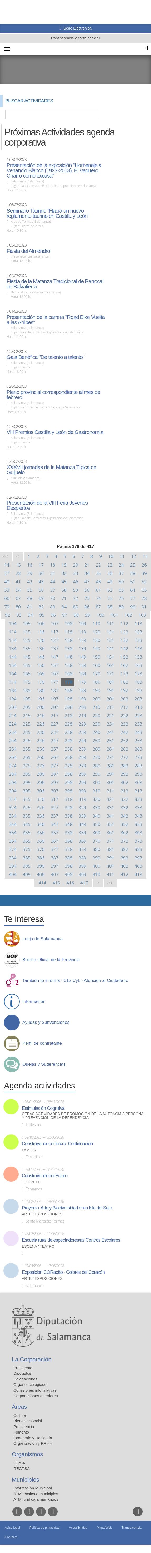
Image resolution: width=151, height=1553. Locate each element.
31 (52, 573)
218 (68, 715)
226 (40, 724)
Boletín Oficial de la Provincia (51, 959)
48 (98, 582)
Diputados (22, 1373)
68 (29, 598)
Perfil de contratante (42, 1043)
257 (54, 749)
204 (13, 707)
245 (27, 741)
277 (54, 766)
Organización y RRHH (32, 1443)
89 (121, 607)
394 (13, 866)
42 (29, 582)
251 (110, 741)
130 (96, 640)
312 (124, 791)
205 (27, 707)
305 (27, 791)
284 (13, 774)
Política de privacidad (44, 1527)
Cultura (19, 1415)
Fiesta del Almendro (28, 251)
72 (75, 598)
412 (124, 874)
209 (82, 707)
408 (68, 874)
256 (40, 749)
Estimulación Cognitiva (43, 1108)
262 (124, 749)
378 (68, 849)
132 (124, 640)
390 (96, 858)
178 (68, 682)
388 (68, 858)
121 (110, 632)
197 (54, 699)
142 (124, 649)
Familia (29, 1150)
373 (138, 841)
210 (96, 707)
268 (68, 757)
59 (75, 590)
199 (82, 699)
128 (68, 640)
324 (13, 807)
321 (110, 799)
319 (82, 799)
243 (138, 732)
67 (18, 598)
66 (6, 598)
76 (121, 598)
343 (138, 816)
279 (82, 766)
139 (82, 649)
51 (132, 582)
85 (75, 607)
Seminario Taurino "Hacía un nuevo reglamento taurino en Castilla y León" (48, 213)
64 (132, 590)
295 (27, 782)
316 (40, 799)
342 (124, 816)
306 (40, 791)
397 (54, 866)
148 (68, 657)
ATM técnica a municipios (35, 1494)
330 (96, 807)
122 (124, 632)
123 (138, 632)
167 (54, 674)
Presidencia (23, 1426)
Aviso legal (12, 1527)
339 (82, 816)
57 (52, 590)
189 (82, 690)
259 (82, 749)
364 (13, 841)
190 (96, 690)
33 (75, 573)
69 (41, 598)
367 (54, 841)
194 (13, 699)
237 (54, 732)
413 (138, 874)
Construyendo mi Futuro (44, 1175)
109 (82, 623)
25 (132, 565)
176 (40, 682)
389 (82, 858)
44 (52, 582)
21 (86, 565)
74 (98, 598)
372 (124, 841)
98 (76, 615)
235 (27, 732)
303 (138, 782)
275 (27, 766)
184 (13, 690)
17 (41, 565)
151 (110, 657)
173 (138, 674)
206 (40, 707)
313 (138, 791)
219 (82, 715)
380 (96, 849)
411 (110, 874)
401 (110, 866)
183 (138, 682)
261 (110, 749)
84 (64, 607)
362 (124, 833)
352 (124, 824)
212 (124, 707)
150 (96, 657)
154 (13, 665)
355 (27, 833)
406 (40, 874)
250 (96, 741)
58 (64, 590)
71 (64, 598)
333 (138, 807)
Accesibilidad (78, 1527)
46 (75, 582)
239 (82, 732)
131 (110, 640)
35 (98, 573)
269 (82, 757)
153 (138, 657)
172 (124, 674)
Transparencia (132, 1527)
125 (27, 640)
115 (27, 632)
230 (96, 724)
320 (96, 799)
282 (124, 766)
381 (110, 849)
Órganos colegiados (30, 1384)
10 (110, 556)
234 (13, 732)
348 (68, 824)
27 (6, 573)
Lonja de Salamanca (42, 939)
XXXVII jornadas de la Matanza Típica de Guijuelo (51, 470)
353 (138, 824)
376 (40, 849)
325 (27, 807)
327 (54, 807)
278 (68, 766)
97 (64, 615)
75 (109, 598)
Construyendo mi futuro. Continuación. (58, 1143)
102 (128, 615)
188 (68, 690)
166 (40, 674)
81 (29, 607)
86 (86, 607)
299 (82, 782)
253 (138, 741)
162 (124, 665)
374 (13, 849)
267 (54, 757)
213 (138, 707)
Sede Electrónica (77, 28)
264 (13, 757)
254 (13, 749)
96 (53, 615)
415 (56, 883)
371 (110, 841)
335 (27, 816)
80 (18, 607)
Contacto (11, 1537)
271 (110, 757)
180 (96, 682)
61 (98, 590)
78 (144, 598)
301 (110, 782)
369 (82, 841)
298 (68, 782)
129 (82, 640)
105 (27, 623)
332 (124, 807)
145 (27, 657)
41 (18, 582)
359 (82, 833)
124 (13, 640)
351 (110, 824)
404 (13, 874)
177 (54, 682)
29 (29, 573)
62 (109, 590)
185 (27, 690)
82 (41, 607)
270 (96, 757)
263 (138, 749)
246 (40, 741)
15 (18, 565)
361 (110, 833)
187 (54, 690)
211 (110, 707)
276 (40, 766)
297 (54, 782)
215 (27, 715)
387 (54, 858)
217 (54, 715)
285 (27, 774)
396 (40, 866)
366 (40, 841)
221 (110, 715)
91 (144, 607)
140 (96, 649)
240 (96, 732)
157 (54, 665)
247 (54, 741)
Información (34, 1001)
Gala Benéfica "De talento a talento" (45, 357)
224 (13, 724)
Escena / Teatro (38, 1246)
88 (109, 607)
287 (54, 774)
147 (54, 657)
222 (124, 715)
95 (41, 615)
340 (96, 816)
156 (40, 665)
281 (110, 766)
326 (40, 807)
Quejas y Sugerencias (44, 1064)
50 (121, 582)
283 (138, 766)
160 (96, 665)
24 (121, 565)
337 (54, 816)
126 (40, 640)
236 (40, 732)
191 (110, 690)
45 (64, 582)
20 (75, 565)
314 (13, 799)
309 (82, 791)
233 (138, 724)
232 (124, 724)
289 (82, 774)
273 (138, 757)
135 (27, 649)
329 (82, 807)
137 (54, 649)
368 (68, 841)
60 (86, 590)
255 (27, 749)
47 (86, 582)
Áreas (19, 1406)
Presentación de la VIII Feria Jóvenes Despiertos (47, 505)
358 (68, 833)
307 (54, 791)
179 (82, 682)
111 (110, 623)
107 (54, 623)
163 (138, 665)
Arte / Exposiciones (42, 1214)
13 (145, 556)
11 (122, 556)
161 (110, 665)
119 (82, 632)
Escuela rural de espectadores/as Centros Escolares (71, 1240)
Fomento (21, 1432)
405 (27, 874)
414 (42, 883)
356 (40, 833)
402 (124, 866)
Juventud (32, 1182)
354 (13, 833)
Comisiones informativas (34, 1390)
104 (13, 623)
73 (86, 598)
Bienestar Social (27, 1421)
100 (100, 615)
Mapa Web (104, 1527)
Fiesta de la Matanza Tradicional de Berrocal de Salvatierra (55, 284)
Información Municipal (32, 1488)
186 (40, 690)
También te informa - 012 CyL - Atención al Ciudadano (75, 980)
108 (68, 623)
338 (68, 816)
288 (68, 774)
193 (138, 690)
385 (27, 858)
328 (68, 807)
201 (110, 699)
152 (124, 657)
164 (13, 674)
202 (124, 699)
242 (124, 732)
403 (138, 866)
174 (13, 682)
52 (144, 582)
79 (6, 607)
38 (132, 573)
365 (27, 841)
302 (124, 782)
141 (110, 649)
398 (68, 866)
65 (144, 590)
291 (110, 774)
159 (82, 665)
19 (64, 565)
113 (138, 623)
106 (40, 623)
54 (18, 590)
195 (27, 699)
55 (29, 590)
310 (96, 791)
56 (41, 590)
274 (13, 766)
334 (13, 816)
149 (82, 657)
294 (13, 782)
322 (124, 799)
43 (41, 582)
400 (96, 866)
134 (13, 649)
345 (27, 824)
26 (144, 565)
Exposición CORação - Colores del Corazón (63, 1272)
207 (54, 707)
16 (29, 565)
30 (41, 573)
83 (52, 607)
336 (40, 816)
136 (40, 649)
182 (124, 682)
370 (96, 841)
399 (82, 866)
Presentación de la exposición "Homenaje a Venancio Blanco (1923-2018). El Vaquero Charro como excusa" (54, 170)
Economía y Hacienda (32, 1438)
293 (138, 774)
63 (121, 590)
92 (7, 615)
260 (96, 749)
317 (54, 799)
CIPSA (19, 1463)
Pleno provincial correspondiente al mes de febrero (53, 395)
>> (110, 883)
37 (121, 573)
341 (110, 816)
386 (40, 858)
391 (110, 858)
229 (82, 724)
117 (54, 632)
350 (96, 824)
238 (68, 732)
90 (132, 607)
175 (27, 682)
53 (6, 590)
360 (96, 833)
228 (68, 724)
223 (138, 715)
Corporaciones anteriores (35, 1396)
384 (13, 858)
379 (82, 849)
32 (64, 573)
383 (138, 849)
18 (52, 565)
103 (142, 615)
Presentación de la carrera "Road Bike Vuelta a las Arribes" (56, 320)
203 (138, 699)
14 (6, 565)
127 (54, 640)
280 (96, 766)
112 (124, 623)
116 (40, 632)
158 (68, 665)
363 (138, 833)
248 (68, 741)
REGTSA (21, 1468)
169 (82, 674)
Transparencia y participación (74, 38)
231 (110, 724)
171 (110, 674)
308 (68, 791)
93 (18, 615)
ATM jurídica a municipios (35, 1499)
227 (54, 724)
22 (98, 565)
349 (82, 824)
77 (132, 598)
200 (96, 699)
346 (40, 824)
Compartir (6, 900)
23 (109, 565)
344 (13, 824)
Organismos (27, 1454)
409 (82, 874)
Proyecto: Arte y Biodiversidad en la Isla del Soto (67, 1208)
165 (27, 674)
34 (86, 573)
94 (30, 615)
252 (124, 741)
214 (13, 715)
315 (27, 799)
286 (40, 774)
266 (40, 757)
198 (68, 699)
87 (98, 607)
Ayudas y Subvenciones (45, 1022)
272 (124, 757)
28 (18, 573)
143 (138, 649)
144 (13, 657)
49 (109, 582)
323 (138, 799)
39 (144, 573)
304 (13, 791)
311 (110, 791)
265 (27, 757)
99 (87, 615)
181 (110, 682)
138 (68, 649)
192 (124, 690)
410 (96, 874)
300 (96, 782)
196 (40, 699)
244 (13, 741)
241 (110, 732)
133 (138, 640)
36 (109, 573)
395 (27, 866)
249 (82, 741)
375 (27, 849)
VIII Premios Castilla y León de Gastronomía (55, 432)
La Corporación (31, 1359)
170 (96, 674)
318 (68, 799)
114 (13, 632)
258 (68, 749)
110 (96, 623)
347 (54, 824)
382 (124, 849)
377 (54, 849)
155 (27, 665)
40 (6, 582)
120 (96, 632)
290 (96, 774)
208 (68, 707)
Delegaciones (25, 1379)
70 (52, 598)
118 (68, 632)
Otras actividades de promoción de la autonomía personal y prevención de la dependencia (83, 1116)
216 (40, 715)
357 (54, 833)
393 (138, 858)
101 (114, 615)
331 (110, 807)
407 (54, 874)
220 (96, 715)
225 (27, 724)
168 (68, 674)
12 (133, 556)
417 (84, 883)
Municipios (25, 1479)
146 (40, 657)
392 (124, 858)
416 (70, 883)
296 (40, 782)
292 (124, 774)
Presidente (22, 1368)
